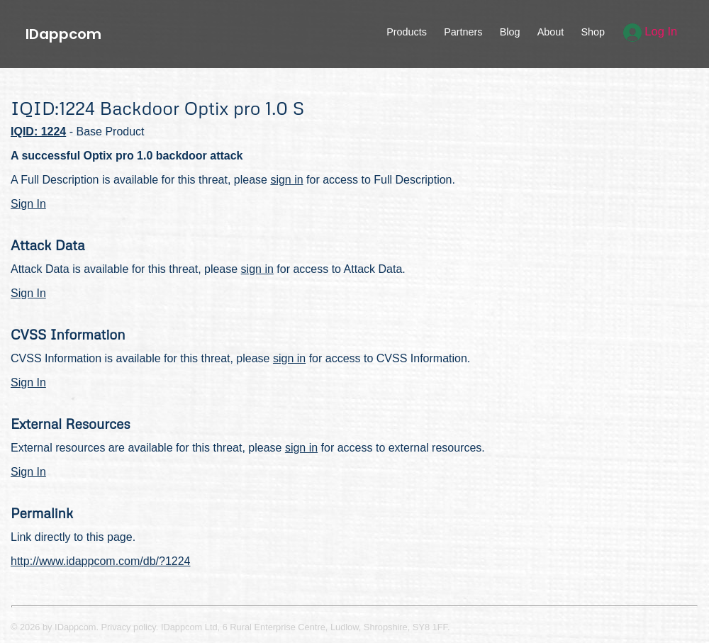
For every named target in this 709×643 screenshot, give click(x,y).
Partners (463, 32)
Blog (510, 32)
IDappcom (63, 34)
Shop (593, 32)
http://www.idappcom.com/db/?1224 (100, 561)
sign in (286, 180)
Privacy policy (128, 627)
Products (406, 32)
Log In (650, 31)
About (550, 32)
